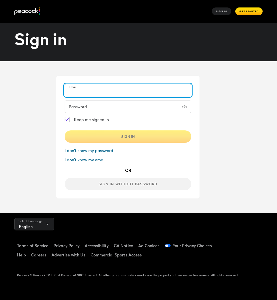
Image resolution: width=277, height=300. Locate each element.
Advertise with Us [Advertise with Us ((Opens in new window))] (68, 254)
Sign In (221, 11)
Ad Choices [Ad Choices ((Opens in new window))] (149, 245)
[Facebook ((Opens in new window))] (227, 242)
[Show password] (184, 106)
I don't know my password (89, 150)
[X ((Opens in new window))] (241, 257)
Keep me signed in (91, 119)
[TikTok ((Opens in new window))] (241, 242)
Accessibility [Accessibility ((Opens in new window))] (97, 245)
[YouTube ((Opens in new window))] (254, 242)
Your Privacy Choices (192, 246)
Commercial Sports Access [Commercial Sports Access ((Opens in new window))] (116, 254)
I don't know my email (85, 159)
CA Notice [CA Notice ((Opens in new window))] (123, 245)
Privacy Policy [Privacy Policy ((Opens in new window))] (67, 245)
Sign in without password (128, 184)
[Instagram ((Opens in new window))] (227, 257)
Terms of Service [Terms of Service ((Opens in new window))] (32, 245)
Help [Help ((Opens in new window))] (21, 254)
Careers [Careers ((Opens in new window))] (38, 254)
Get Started (248, 11)
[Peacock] (27, 11)
